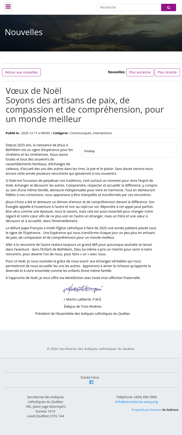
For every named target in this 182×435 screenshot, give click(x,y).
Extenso (155, 410)
